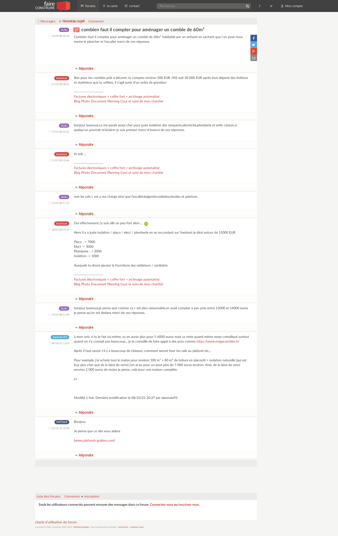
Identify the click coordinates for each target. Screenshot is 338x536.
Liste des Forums (49, 496)
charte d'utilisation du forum (56, 522)
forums (88, 6)
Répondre (84, 68)
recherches (123, 527)
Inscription (91, 496)
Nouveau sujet (72, 21)
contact (132, 6)
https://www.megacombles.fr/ (217, 341)
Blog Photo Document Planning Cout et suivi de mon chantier (118, 101)
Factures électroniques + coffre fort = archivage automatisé (116, 96)
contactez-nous (137, 527)
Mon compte (292, 6)
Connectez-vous (161, 504)
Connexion (96, 21)
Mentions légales (81, 527)
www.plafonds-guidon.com (94, 440)
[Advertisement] (146, 477)
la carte (110, 6)
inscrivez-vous (188, 504)
